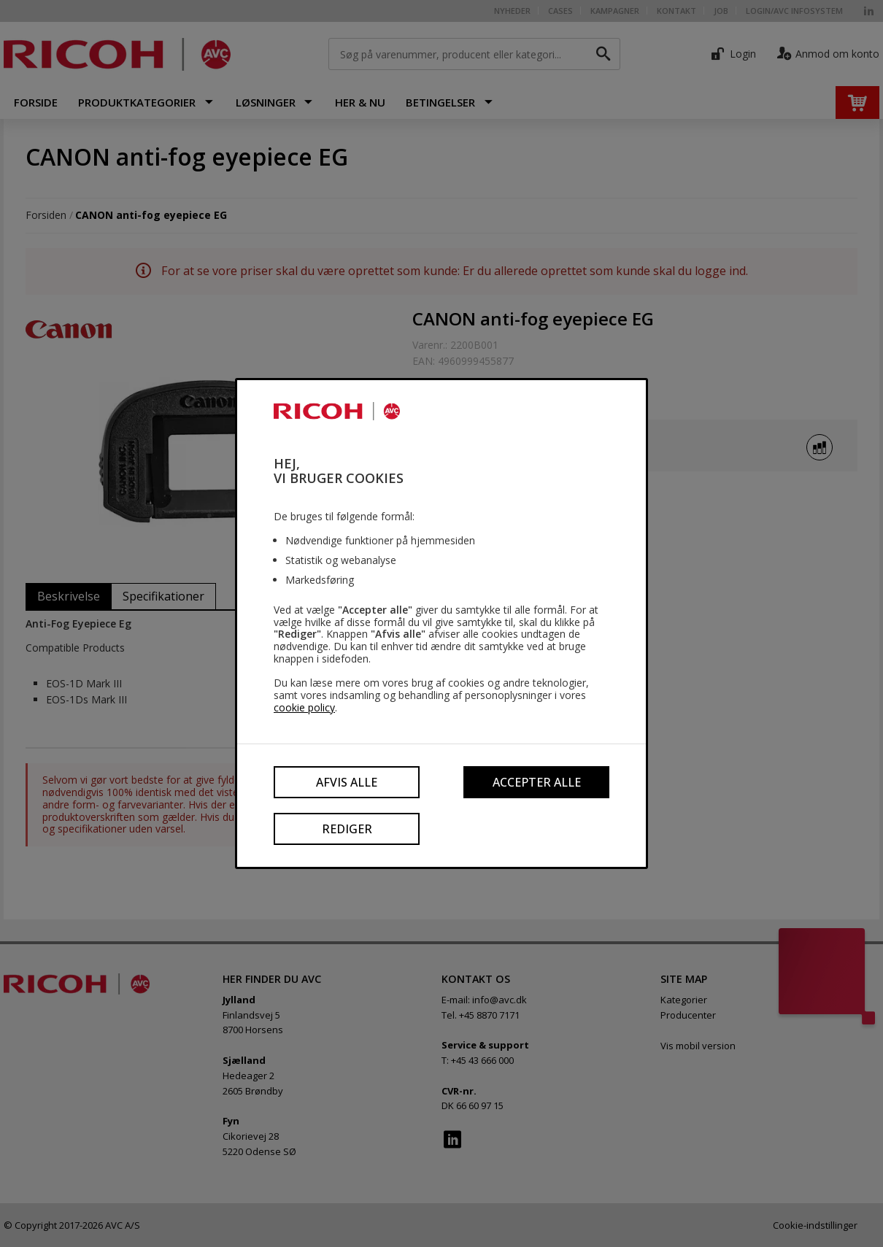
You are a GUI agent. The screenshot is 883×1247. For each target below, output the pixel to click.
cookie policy (304, 708)
